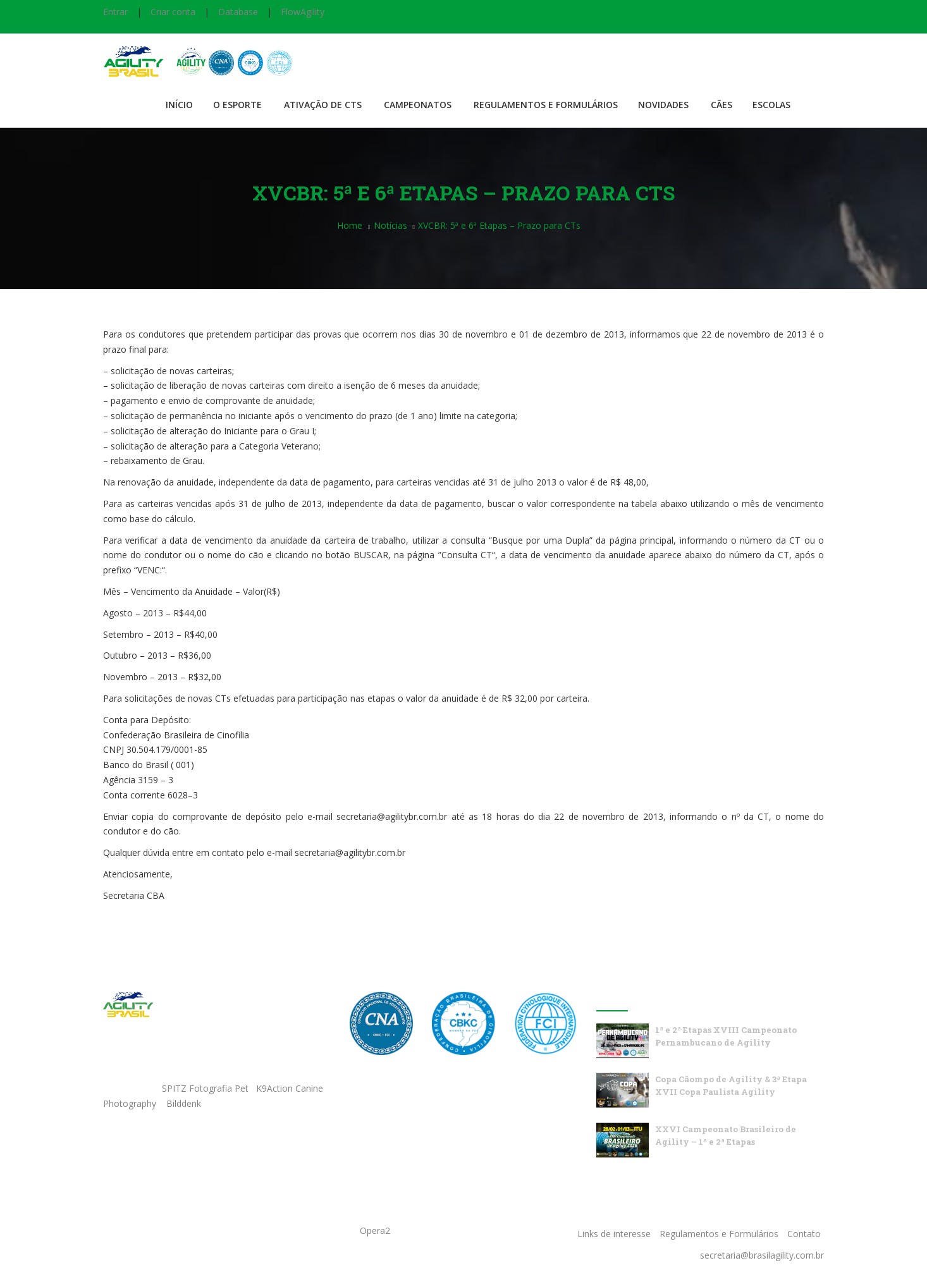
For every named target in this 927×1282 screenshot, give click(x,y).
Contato (804, 1234)
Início (179, 105)
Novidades (663, 105)
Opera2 (375, 1230)
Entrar (115, 12)
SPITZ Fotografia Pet (206, 1088)
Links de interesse (614, 1234)
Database (238, 12)
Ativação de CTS (323, 105)
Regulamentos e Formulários (546, 105)
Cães (721, 105)
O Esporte (237, 105)
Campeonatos (417, 105)
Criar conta (172, 12)
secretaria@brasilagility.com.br (762, 1255)
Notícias (390, 225)
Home (349, 225)
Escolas (771, 105)
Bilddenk (183, 1103)
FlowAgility (302, 12)
